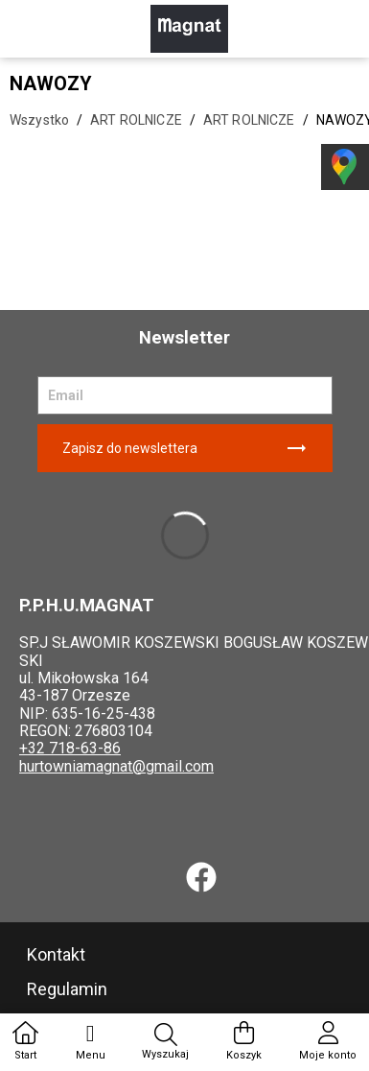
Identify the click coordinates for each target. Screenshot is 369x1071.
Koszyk (244, 1041)
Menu (90, 1041)
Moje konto (328, 1041)
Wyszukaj (165, 1042)
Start (25, 1041)
